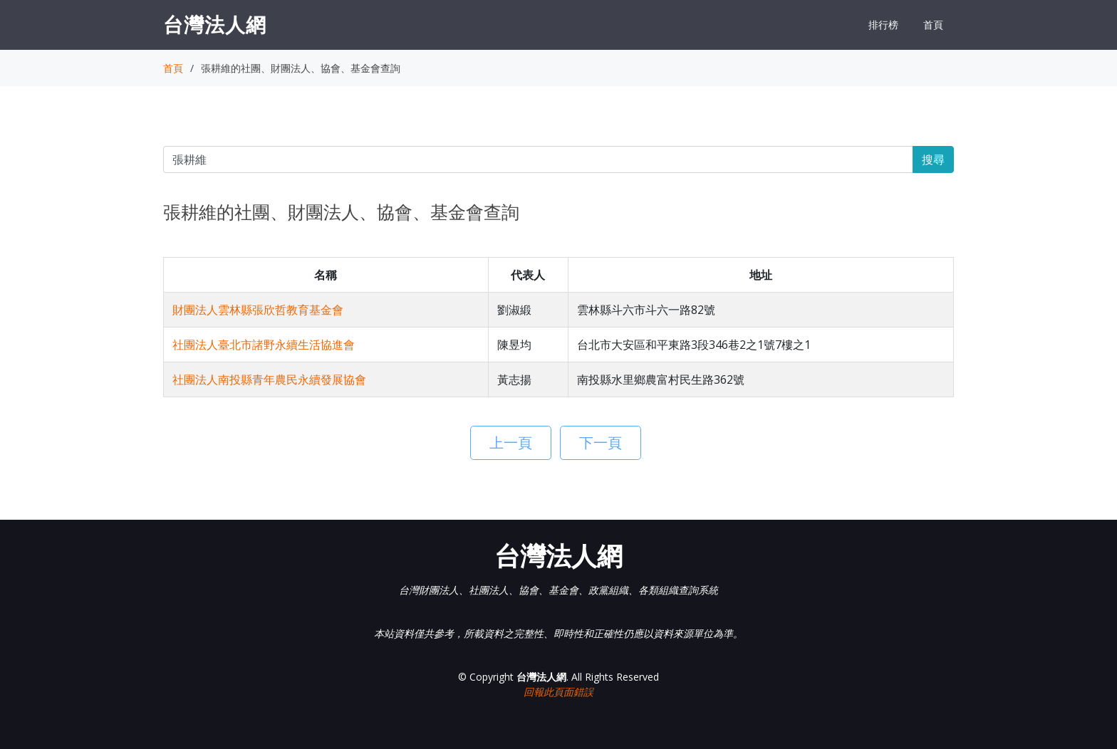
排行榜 (883, 24)
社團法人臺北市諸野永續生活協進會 (263, 344)
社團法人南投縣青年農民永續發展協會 (269, 379)
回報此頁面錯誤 (558, 691)
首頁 (933, 24)
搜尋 (933, 159)
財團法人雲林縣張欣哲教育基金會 (257, 310)
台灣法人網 (214, 24)
